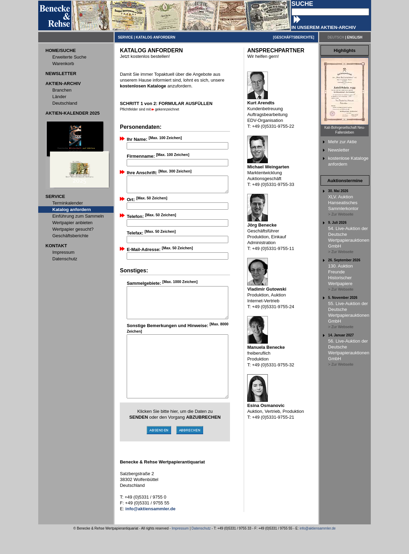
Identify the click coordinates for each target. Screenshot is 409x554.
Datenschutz (201, 550)
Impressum (180, 550)
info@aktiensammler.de (318, 550)
